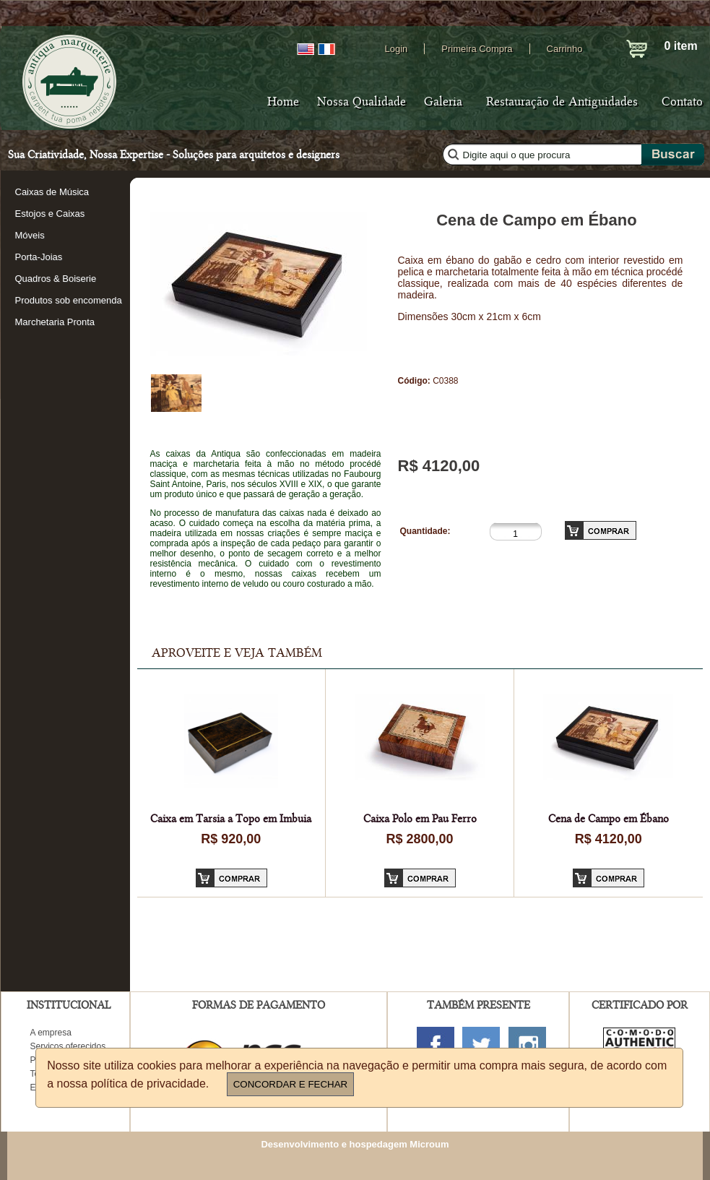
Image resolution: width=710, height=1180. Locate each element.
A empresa (51, 1033)
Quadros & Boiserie (56, 278)
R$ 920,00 (231, 839)
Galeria (443, 101)
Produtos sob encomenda (68, 300)
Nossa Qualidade (361, 101)
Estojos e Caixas (50, 213)
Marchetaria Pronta (55, 321)
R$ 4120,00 (608, 839)
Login (396, 48)
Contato (682, 101)
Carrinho (565, 48)
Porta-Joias (39, 256)
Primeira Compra (476, 48)
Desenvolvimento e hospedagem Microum (355, 1144)
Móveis (30, 235)
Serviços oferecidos (68, 1046)
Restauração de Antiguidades (562, 101)
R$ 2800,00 (419, 839)
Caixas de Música (52, 191)
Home (283, 101)
